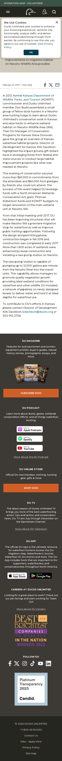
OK (31, 52)
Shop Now (31, 488)
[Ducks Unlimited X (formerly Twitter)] (16, 663)
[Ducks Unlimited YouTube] (40, 663)
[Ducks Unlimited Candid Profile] (31, 689)
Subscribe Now (31, 393)
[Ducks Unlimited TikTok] (32, 663)
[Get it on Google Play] (41, 575)
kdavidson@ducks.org (37, 311)
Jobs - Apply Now (31, 741)
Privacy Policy (31, 747)
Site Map (31, 753)
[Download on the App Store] (17, 575)
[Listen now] (29, 429)
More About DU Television (31, 529)
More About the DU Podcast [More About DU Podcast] (31, 457)
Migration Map (14, 3)
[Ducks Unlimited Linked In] (48, 663)
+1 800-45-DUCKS (31, 729)
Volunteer (35, 3)
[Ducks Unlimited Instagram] (24, 663)
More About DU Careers (31, 609)
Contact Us (31, 735)
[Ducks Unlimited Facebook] (9, 663)
